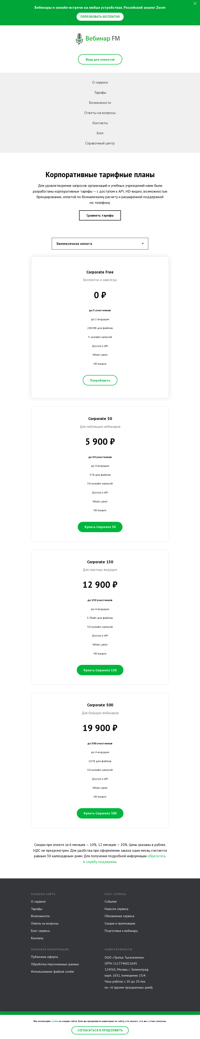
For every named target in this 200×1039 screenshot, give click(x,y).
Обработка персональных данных (55, 964)
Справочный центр (100, 143)
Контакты (100, 122)
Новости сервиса (116, 909)
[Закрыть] (195, 3)
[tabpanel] (100, 545)
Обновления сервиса (119, 916)
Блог (100, 133)
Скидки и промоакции (120, 923)
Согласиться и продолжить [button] (100, 1030)
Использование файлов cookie (52, 971)
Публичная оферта (44, 957)
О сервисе (100, 82)
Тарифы (100, 92)
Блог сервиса (40, 931)
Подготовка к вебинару (121, 931)
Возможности (100, 102)
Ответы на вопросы (100, 112)
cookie (54, 1021)
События (111, 901)
